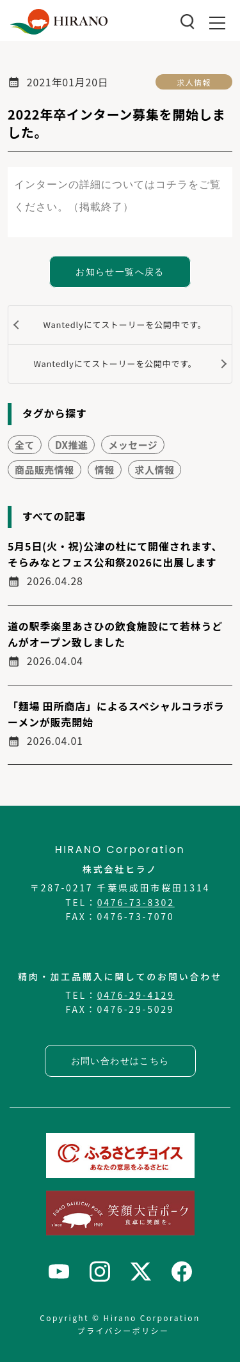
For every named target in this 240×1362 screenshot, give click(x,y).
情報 (105, 469)
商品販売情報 (44, 469)
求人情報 (194, 82)
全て (25, 444)
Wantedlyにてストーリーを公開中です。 (124, 324)
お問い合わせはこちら (120, 1060)
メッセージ (132, 444)
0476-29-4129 (136, 995)
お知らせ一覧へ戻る (120, 271)
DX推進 (71, 444)
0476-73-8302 (136, 902)
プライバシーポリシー (123, 1330)
